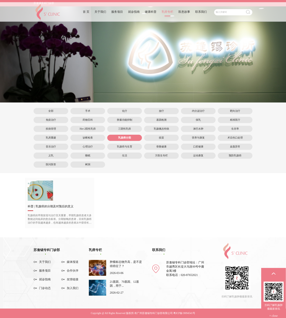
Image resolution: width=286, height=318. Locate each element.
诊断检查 (88, 137)
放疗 (161, 111)
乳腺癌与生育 (124, 146)
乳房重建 (51, 137)
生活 (124, 155)
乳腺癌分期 (124, 137)
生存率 (235, 128)
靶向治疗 (235, 111)
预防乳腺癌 (235, 155)
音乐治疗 (51, 146)
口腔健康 (198, 146)
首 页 (86, 15)
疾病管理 (51, 128)
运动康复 (198, 155)
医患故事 (184, 15)
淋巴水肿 (198, 128)
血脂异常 (235, 146)
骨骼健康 (161, 146)
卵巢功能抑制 (124, 119)
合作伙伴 (72, 270)
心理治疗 (88, 146)
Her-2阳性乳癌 (88, 128)
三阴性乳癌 (124, 128)
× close (273, 315)
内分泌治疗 (198, 111)
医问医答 (51, 164)
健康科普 (150, 15)
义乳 (50, 155)
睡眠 (87, 155)
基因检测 (161, 119)
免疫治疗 (51, 119)
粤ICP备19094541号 (184, 313)
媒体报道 (72, 261)
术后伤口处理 (235, 137)
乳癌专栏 (167, 15)
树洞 (87, 164)
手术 (87, 111)
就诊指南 (134, 15)
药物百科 (88, 119)
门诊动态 (45, 288)
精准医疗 (235, 119)
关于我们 (100, 15)
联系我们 (201, 15)
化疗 (124, 111)
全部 (50, 111)
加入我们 (72, 288)
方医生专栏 (161, 155)
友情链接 (72, 279)
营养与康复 (198, 137)
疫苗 (161, 137)
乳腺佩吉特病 (161, 128)
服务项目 (117, 15)
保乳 (198, 119)
